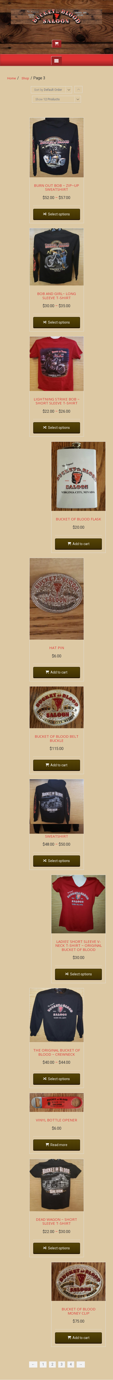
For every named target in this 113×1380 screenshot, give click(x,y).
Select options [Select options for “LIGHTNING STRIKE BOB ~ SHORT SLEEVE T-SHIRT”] (59, 428)
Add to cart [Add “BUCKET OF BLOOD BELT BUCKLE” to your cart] (58, 765)
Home (11, 78)
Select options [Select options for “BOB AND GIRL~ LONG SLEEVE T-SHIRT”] (59, 322)
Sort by (48, 90)
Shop (25, 78)
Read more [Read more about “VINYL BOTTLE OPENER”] (58, 1145)
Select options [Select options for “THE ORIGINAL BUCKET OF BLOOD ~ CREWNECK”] (59, 1079)
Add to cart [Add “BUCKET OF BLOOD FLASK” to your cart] (81, 544)
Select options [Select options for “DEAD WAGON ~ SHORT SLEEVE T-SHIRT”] (59, 1248)
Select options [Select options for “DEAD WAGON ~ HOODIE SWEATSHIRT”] (59, 861)
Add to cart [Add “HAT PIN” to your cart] (58, 672)
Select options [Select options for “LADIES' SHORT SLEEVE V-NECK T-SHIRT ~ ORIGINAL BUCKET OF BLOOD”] (81, 974)
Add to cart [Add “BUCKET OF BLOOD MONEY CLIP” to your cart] (81, 1338)
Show (47, 99)
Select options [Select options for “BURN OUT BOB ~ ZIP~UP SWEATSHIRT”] (59, 214)
